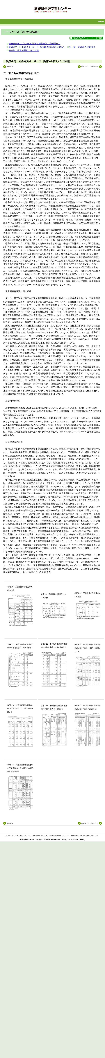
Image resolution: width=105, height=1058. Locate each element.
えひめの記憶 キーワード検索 (86, 38)
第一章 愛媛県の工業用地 (82, 47)
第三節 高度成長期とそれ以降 (24, 50)
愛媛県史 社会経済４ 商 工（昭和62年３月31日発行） (37, 47)
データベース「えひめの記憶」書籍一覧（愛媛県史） (34, 43)
